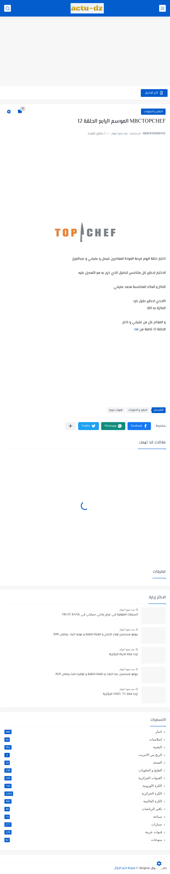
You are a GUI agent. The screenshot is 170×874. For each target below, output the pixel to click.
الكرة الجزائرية (83, 793)
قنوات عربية (115, 410)
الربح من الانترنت (83, 755)
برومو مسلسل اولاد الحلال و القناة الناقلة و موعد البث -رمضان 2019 (95, 634)
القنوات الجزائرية (83, 778)
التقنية (83, 747)
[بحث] (7, 8)
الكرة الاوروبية (83, 786)
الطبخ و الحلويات (153, 111)
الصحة (83, 763)
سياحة (83, 817)
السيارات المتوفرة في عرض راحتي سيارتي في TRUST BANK (100, 614)
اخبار (83, 732)
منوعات (83, 840)
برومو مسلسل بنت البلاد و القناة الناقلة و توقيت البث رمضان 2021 (96, 674)
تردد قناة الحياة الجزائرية (123, 654)
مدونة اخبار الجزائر (124, 868)
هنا (136, 329)
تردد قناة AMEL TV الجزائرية (120, 694)
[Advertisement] (85, 52)
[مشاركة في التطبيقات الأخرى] (70, 426)
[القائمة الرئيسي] (162, 8)
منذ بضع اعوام (127, 609)
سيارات (83, 824)
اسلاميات (83, 739)
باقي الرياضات (83, 809)
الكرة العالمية (83, 801)
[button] (139, 426)
